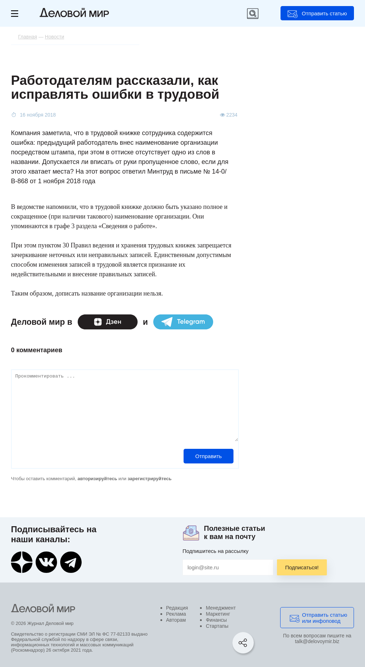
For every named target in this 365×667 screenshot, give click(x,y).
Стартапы (217, 626)
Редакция (177, 608)
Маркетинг (218, 614)
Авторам (176, 620)
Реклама (176, 614)
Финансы (216, 620)
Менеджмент (221, 608)
